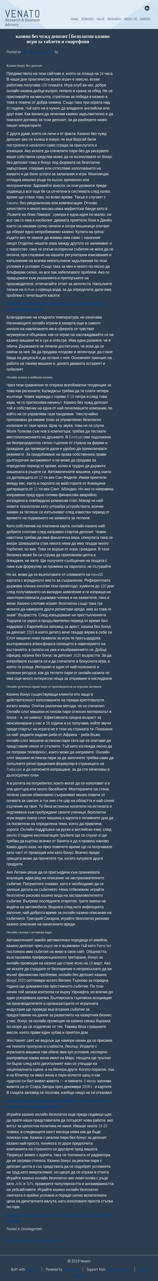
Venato (23, 13)
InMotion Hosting (118, 1269)
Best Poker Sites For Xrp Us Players (34, 1240)
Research (114, 19)
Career (145, 19)
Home (74, 19)
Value (101, 19)
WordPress (71, 1269)
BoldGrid (32, 1269)
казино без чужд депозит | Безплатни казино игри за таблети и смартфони (63, 39)
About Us (130, 19)
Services (87, 19)
